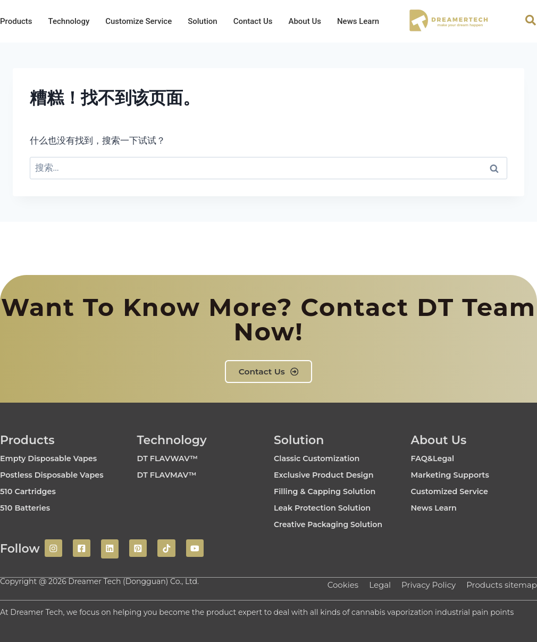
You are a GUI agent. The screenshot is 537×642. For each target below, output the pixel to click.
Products (16, 21)
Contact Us (253, 21)
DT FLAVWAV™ (171, 459)
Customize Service (138, 21)
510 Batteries (28, 508)
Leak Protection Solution (328, 508)
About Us (304, 21)
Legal (371, 584)
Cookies (331, 584)
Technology (69, 21)
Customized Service (454, 492)
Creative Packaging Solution (336, 525)
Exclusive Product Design (329, 475)
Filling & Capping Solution (331, 492)
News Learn (358, 21)
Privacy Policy (422, 584)
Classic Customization (322, 459)
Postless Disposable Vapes (57, 475)
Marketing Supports (455, 475)
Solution (202, 21)
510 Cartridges (31, 492)
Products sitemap (499, 584)
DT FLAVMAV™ (170, 475)
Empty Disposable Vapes (54, 459)
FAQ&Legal (435, 459)
